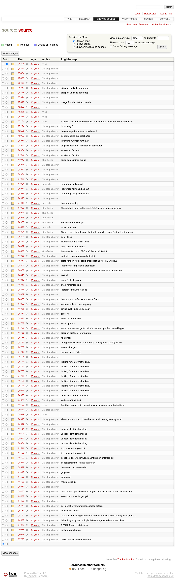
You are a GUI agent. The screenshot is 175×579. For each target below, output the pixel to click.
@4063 (21, 534)
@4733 (21, 342)
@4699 (21, 390)
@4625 (21, 400)
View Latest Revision (137, 24)
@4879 (21, 241)
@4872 (21, 246)
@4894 (21, 232)
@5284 (21, 121)
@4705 (21, 361)
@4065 (21, 529)
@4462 (21, 496)
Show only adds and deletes (89, 47)
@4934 (21, 174)
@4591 (21, 472)
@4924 (21, 183)
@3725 (21, 539)
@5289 (21, 107)
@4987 (21, 140)
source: (9, 30)
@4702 (21, 376)
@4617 (21, 424)
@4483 (21, 491)
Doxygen (165, 19)
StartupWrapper (70, 491)
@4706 (21, 356)
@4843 (21, 275)
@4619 (21, 414)
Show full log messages (124, 46)
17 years (35, 64)
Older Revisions (160, 24)
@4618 (21, 419)
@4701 (21, 380)
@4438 (21, 501)
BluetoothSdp (89, 208)
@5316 (21, 102)
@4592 (21, 467)
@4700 (21, 385)
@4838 (21, 299)
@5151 (21, 131)
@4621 (21, 409)
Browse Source (106, 19)
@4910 (21, 203)
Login (137, 13)
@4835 (21, 313)
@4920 (21, 193)
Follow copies (82, 44)
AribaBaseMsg (86, 462)
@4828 (21, 318)
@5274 (21, 126)
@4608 (21, 433)
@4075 (21, 525)
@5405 (21, 68)
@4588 (21, 481)
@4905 (21, 207)
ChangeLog (98, 569)
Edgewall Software (37, 576)
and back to (156, 38)
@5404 (21, 73)
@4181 (21, 510)
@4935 (21, 169)
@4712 (21, 352)
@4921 (21, 188)
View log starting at (127, 38)
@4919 (21, 198)
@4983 (21, 155)
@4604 (21, 443)
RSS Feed (78, 569)
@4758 (21, 328)
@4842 (21, 280)
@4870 (21, 251)
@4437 (21, 505)
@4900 (21, 222)
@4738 (21, 337)
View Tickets (129, 19)
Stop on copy (81, 41)
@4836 (21, 308)
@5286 (21, 111)
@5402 (21, 83)
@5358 (21, 92)
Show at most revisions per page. (133, 42)
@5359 (21, 87)
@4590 (21, 476)
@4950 (21, 164)
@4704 (21, 366)
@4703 (21, 371)
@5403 (21, 78)
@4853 (21, 260)
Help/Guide (150, 13)
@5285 (21, 116)
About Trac (166, 13)
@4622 (21, 405)
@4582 (21, 486)
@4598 (21, 453)
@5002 (21, 135)
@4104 (21, 515)
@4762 (21, 323)
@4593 (21, 462)
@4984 (21, 150)
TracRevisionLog (126, 559)
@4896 (21, 227)
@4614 (21, 429)
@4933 (21, 179)
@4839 (21, 294)
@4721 (21, 347)
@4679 (21, 395)
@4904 (21, 212)
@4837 (21, 304)
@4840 (21, 289)
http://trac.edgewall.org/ (161, 576)
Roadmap (84, 19)
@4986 (21, 145)
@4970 (21, 159)
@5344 (21, 97)
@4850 (21, 270)
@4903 (21, 217)
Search (148, 19)
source (25, 30)
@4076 (21, 520)
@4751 (21, 332)
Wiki (70, 19)
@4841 (21, 284)
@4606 (21, 438)
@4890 (21, 236)
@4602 (21, 448)
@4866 (21, 256)
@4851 (21, 265)
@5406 (21, 63)
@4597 (21, 457)
